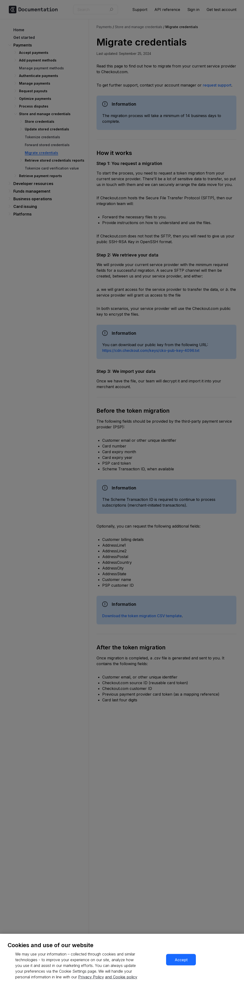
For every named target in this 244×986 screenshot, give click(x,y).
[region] (122, 960)
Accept (181, 959)
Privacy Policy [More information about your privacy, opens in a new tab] (91, 977)
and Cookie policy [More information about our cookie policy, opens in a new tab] (121, 977)
